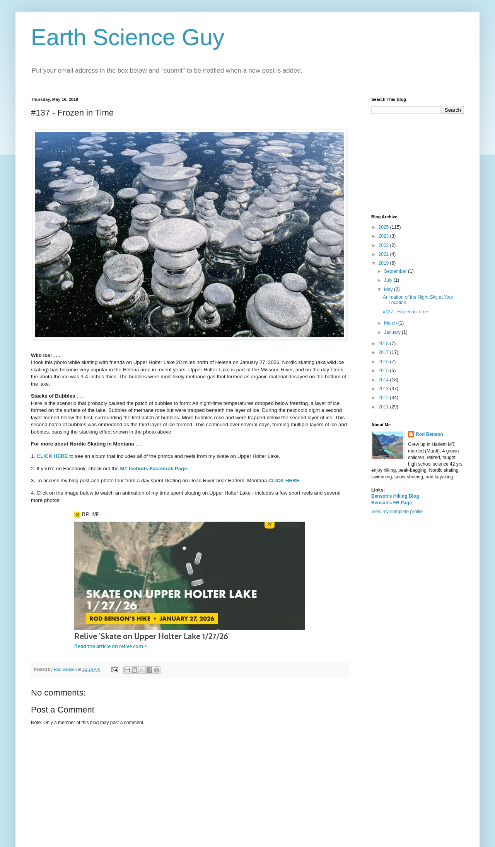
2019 (384, 263)
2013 (384, 388)
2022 (384, 245)
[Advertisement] (417, 164)
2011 (384, 407)
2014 (384, 380)
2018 (384, 343)
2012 (384, 397)
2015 (384, 370)
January (393, 332)
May (389, 289)
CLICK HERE (52, 456)
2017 (384, 352)
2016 (384, 361)
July (389, 280)
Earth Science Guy (127, 37)
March (391, 323)
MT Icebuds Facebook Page (153, 468)
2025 (384, 227)
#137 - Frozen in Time (405, 312)
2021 (384, 254)
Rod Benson (429, 434)
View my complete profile (397, 511)
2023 (384, 236)
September (396, 271)
